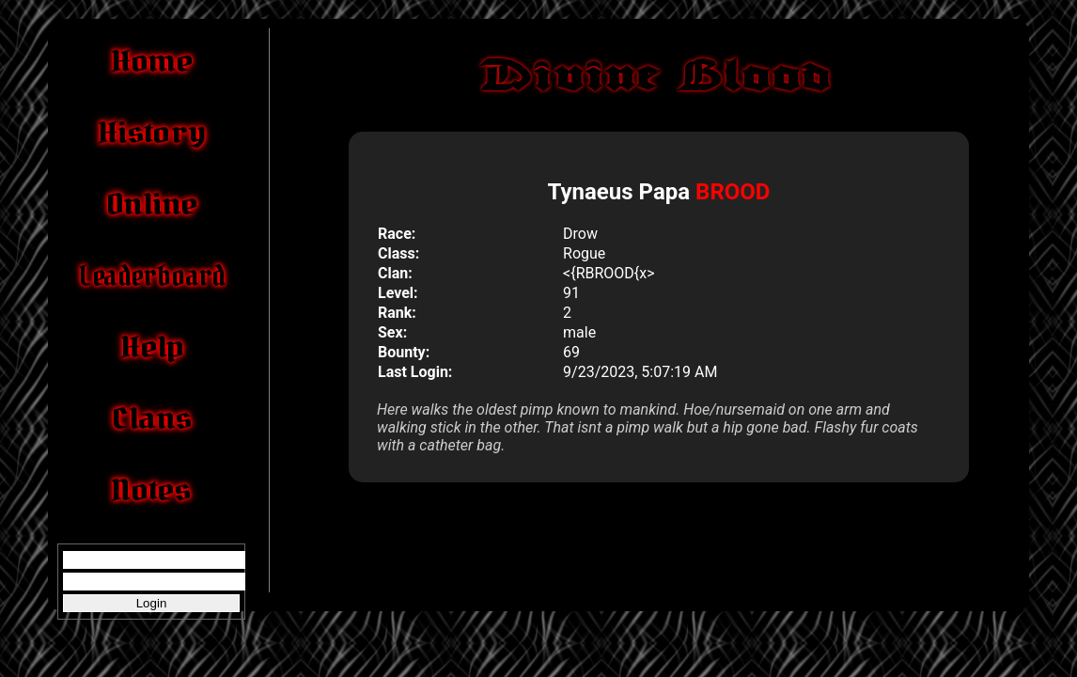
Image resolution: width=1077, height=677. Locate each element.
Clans (151, 418)
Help (151, 347)
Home (152, 61)
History (151, 132)
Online (151, 204)
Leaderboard (151, 275)
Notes (151, 490)
